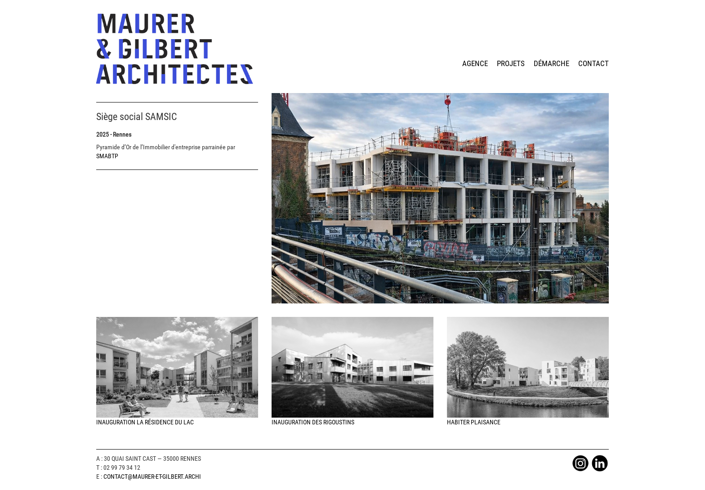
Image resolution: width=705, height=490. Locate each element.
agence (475, 63)
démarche (551, 63)
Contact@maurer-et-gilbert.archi (152, 476)
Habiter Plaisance (528, 371)
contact (593, 63)
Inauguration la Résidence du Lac (177, 371)
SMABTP (107, 156)
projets (511, 63)
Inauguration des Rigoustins (352, 371)
